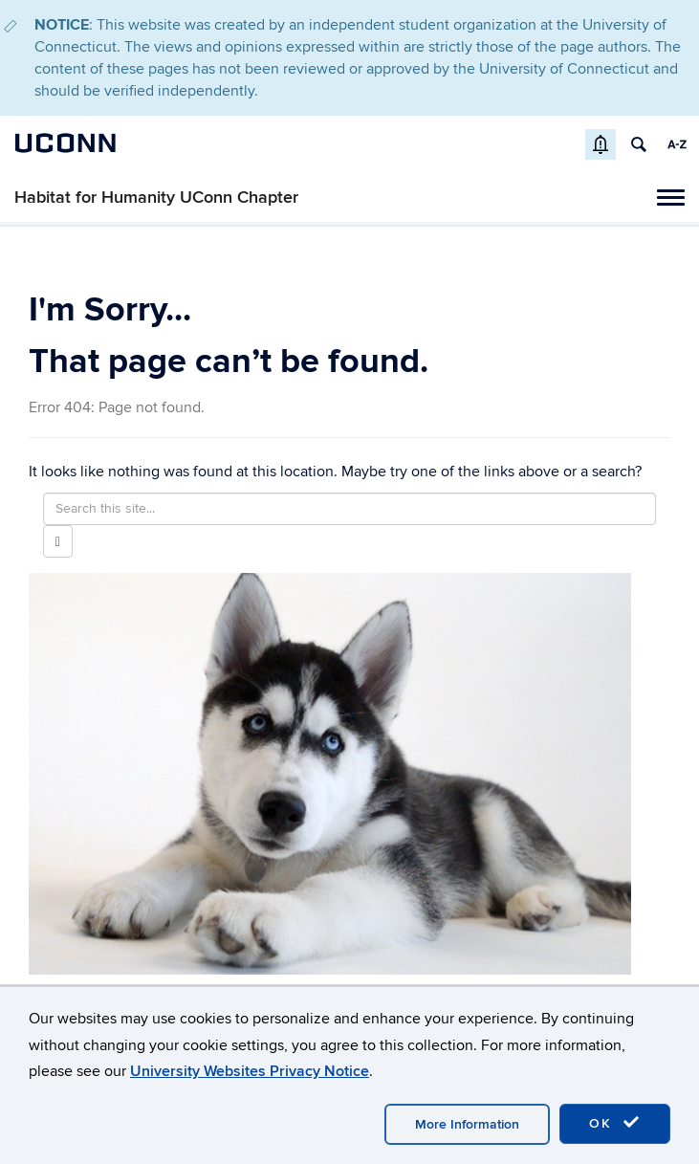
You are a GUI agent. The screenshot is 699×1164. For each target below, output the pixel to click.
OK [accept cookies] (615, 1122)
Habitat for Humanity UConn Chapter (156, 197)
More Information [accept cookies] (467, 1124)
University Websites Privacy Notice (249, 1071)
